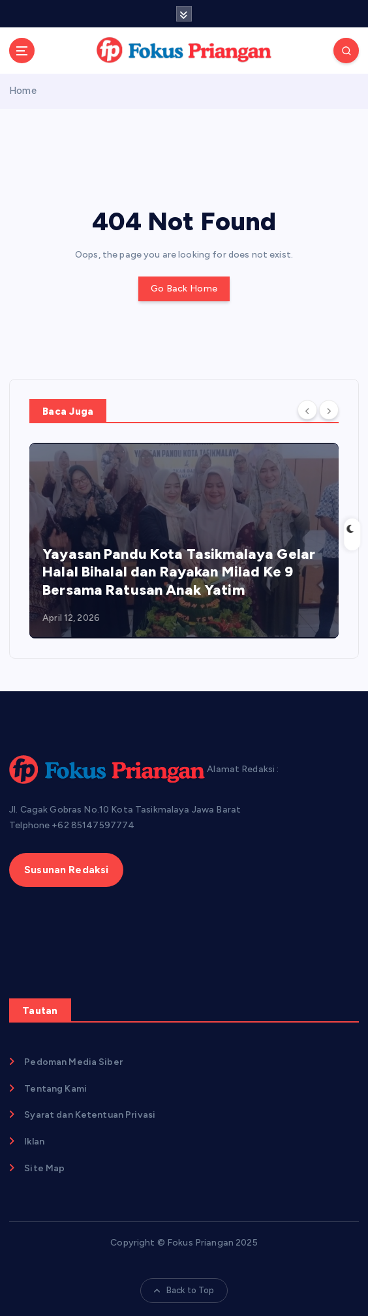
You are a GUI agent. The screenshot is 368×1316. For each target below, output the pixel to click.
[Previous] (307, 410)
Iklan (34, 1141)
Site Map (44, 1168)
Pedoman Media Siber (73, 1062)
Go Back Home (184, 288)
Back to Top (184, 1290)
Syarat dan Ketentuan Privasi (89, 1114)
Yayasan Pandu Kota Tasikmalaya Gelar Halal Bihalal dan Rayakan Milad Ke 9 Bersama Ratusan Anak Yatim (178, 572)
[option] (184, 540)
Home (23, 91)
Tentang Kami (55, 1088)
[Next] (329, 410)
